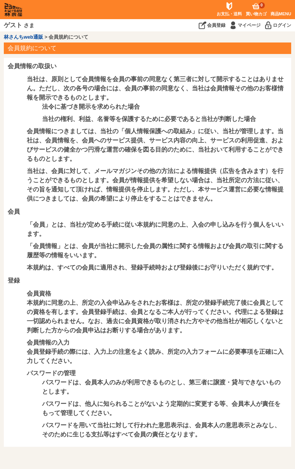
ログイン (282, 25)
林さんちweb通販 (23, 37)
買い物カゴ (256, 9)
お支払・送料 (229, 13)
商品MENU (281, 13)
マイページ (249, 25)
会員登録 (216, 25)
